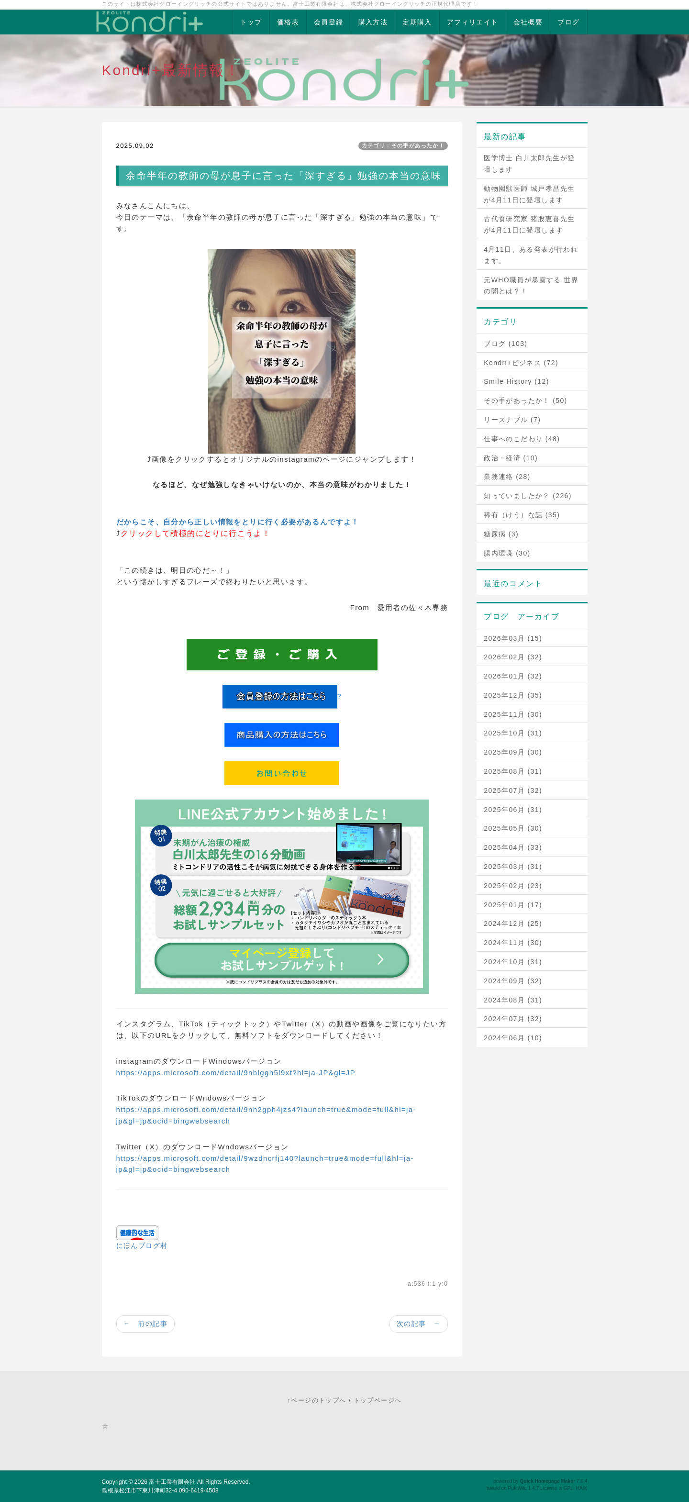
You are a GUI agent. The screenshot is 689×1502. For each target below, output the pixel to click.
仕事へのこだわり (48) (522, 439)
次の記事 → (419, 1323)
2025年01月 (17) (513, 905)
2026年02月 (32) (513, 657)
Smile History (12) (516, 381)
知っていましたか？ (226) (528, 496)
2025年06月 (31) (513, 809)
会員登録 (329, 22)
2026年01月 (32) (513, 676)
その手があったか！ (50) (525, 400)
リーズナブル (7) (512, 419)
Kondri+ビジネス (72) (521, 363)
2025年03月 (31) (513, 866)
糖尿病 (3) (501, 534)
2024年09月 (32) (513, 981)
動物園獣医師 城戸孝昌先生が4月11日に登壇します (529, 194)
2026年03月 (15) (513, 638)
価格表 (288, 22)
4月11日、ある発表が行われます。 (531, 255)
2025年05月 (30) (513, 828)
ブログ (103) (505, 343)
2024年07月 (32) (513, 1019)
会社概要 (528, 22)
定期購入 (417, 22)
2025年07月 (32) (513, 790)
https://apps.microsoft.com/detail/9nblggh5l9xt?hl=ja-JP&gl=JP (236, 1072)
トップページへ (378, 1400)
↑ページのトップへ (317, 1400)
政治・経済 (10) (511, 458)
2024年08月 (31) (513, 1000)
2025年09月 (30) (513, 752)
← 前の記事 (145, 1323)
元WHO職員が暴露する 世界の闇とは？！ (531, 285)
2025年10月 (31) (513, 733)
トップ (251, 22)
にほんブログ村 (142, 1245)
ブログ (568, 22)
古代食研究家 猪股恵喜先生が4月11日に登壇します (529, 224)
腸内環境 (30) (507, 553)
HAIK (582, 1488)
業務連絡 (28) (507, 476)
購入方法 (373, 22)
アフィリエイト (473, 22)
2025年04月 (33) (513, 847)
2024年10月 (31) (513, 962)
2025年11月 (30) (513, 714)
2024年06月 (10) (513, 1038)
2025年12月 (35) (513, 695)
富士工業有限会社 (172, 1482)
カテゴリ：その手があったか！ (403, 145)
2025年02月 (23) (513, 886)
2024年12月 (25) (513, 923)
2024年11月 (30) (513, 942)
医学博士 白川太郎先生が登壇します (529, 163)
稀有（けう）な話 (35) (522, 515)
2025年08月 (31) (513, 771)
